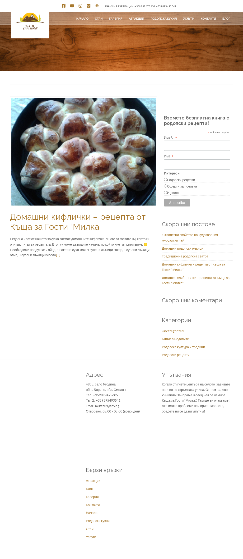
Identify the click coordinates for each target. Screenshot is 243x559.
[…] (58, 255)
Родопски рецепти (181, 180)
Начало (82, 18)
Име (168, 156)
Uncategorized (173, 331)
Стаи (99, 18)
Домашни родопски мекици (182, 248)
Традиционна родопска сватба (185, 256)
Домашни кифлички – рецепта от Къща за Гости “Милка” (78, 222)
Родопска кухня (163, 18)
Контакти (208, 18)
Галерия (115, 18)
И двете (173, 193)
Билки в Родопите (175, 339)
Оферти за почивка (182, 186)
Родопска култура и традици (183, 347)
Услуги (188, 18)
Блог (226, 18)
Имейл (170, 137)
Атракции (136, 18)
